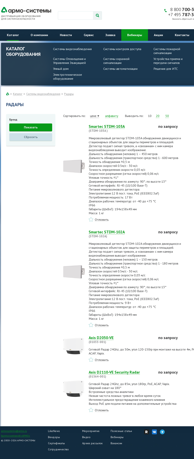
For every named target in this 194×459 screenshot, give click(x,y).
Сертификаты (56, 443)
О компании (39, 35)
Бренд (13, 119)
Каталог (13, 35)
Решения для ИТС (166, 69)
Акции (158, 35)
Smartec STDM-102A (121, 233)
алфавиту (111, 116)
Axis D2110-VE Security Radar (121, 374)
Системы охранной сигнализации (116, 61)
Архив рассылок (92, 443)
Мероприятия (91, 431)
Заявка (110, 35)
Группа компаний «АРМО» (15, 435)
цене (93, 116)
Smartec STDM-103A (121, 128)
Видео (86, 437)
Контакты (182, 35)
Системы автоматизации (120, 69)
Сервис (89, 35)
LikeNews (54, 431)
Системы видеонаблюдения (72, 49)
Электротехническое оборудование (67, 76)
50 (167, 116)
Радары (69, 94)
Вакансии (116, 443)
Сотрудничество (58, 449)
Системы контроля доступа (122, 49)
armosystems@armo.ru (14, 430)
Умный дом (61, 69)
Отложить (102, 220)
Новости (66, 35)
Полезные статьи (121, 431)
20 (157, 116)
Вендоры (54, 437)
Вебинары (134, 35)
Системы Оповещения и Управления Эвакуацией (69, 61)
